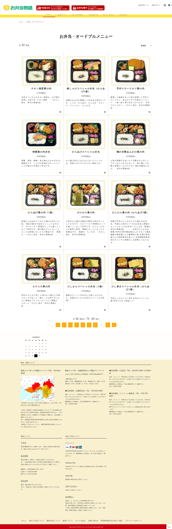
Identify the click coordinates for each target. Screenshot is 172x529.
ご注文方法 (93, 14)
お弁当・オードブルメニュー (35, 22)
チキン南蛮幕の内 (41, 88)
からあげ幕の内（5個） (41, 211)
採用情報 (123, 14)
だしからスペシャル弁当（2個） (85, 285)
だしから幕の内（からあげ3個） (130, 211)
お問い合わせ (109, 14)
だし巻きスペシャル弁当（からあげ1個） (131, 287)
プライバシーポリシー (133, 520)
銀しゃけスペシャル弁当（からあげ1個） (86, 89)
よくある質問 (77, 14)
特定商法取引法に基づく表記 (112, 520)
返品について (68, 520)
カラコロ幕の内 (41, 285)
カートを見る (80, 520)
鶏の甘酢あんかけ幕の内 (131, 151)
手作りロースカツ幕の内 (131, 88)
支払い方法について (36, 520)
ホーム (21, 22)
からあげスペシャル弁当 (86, 151)
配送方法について (53, 520)
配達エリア (62, 14)
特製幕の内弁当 (41, 151)
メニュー (49, 14)
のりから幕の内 (86, 211)
